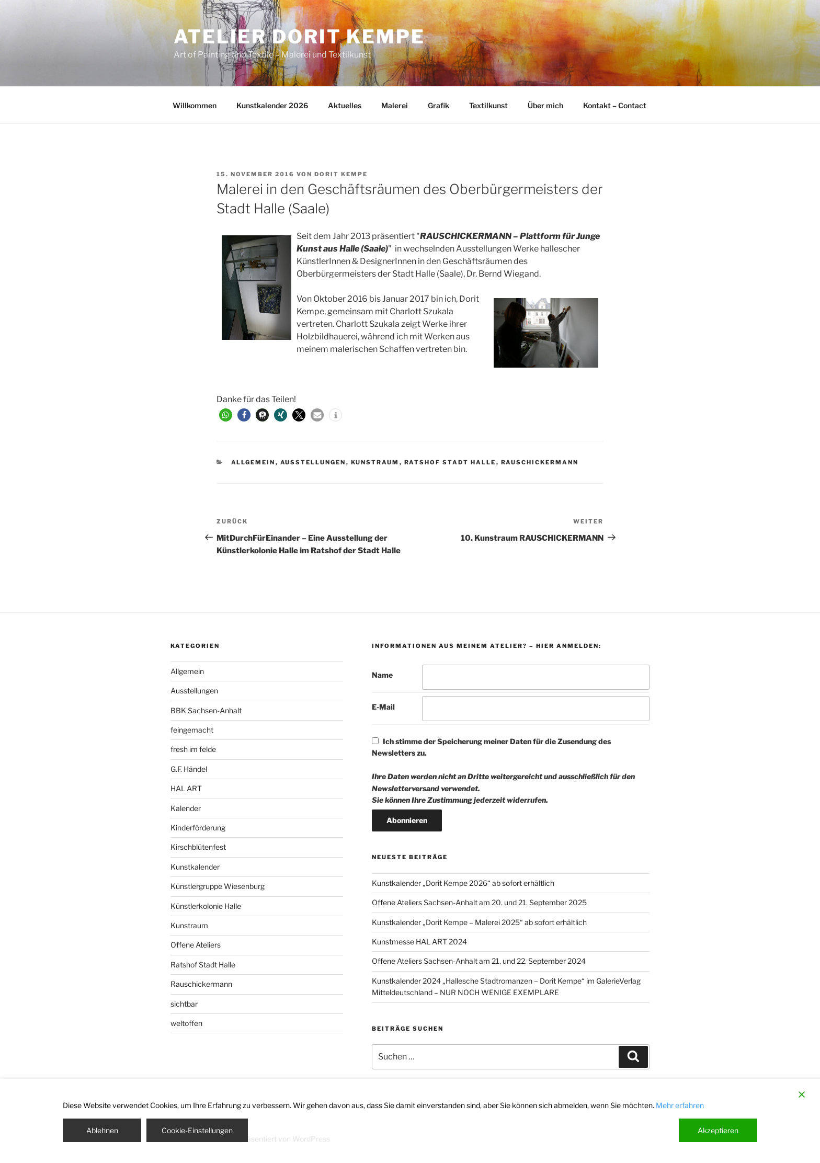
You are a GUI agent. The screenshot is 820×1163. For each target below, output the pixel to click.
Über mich (545, 105)
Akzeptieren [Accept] (718, 1130)
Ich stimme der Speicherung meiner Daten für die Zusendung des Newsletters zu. (503, 770)
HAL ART (186, 788)
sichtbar (184, 1003)
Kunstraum (375, 462)
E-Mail (383, 706)
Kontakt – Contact (614, 105)
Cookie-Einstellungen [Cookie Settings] (197, 1130)
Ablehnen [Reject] (102, 1130)
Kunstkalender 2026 (272, 105)
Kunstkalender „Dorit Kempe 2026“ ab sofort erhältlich (463, 883)
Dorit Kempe (341, 174)
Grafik (438, 105)
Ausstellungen (313, 462)
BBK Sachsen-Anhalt (206, 710)
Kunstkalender (195, 866)
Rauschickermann (540, 462)
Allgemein (253, 462)
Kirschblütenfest (198, 846)
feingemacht (191, 729)
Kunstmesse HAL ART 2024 (419, 941)
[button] (225, 414)
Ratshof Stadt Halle (450, 462)
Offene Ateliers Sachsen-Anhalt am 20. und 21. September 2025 (479, 902)
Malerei (394, 105)
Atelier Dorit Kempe (299, 36)
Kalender (185, 808)
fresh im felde (193, 749)
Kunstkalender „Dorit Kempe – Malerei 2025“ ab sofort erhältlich (479, 922)
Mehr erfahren (680, 1105)
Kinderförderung (197, 827)
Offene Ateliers (195, 944)
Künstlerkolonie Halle (205, 906)
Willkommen (195, 105)
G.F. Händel (188, 769)
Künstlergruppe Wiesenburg (217, 886)
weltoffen (186, 1023)
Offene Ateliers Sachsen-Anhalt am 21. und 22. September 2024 (479, 960)
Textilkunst (488, 105)
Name (382, 674)
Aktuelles (344, 105)
